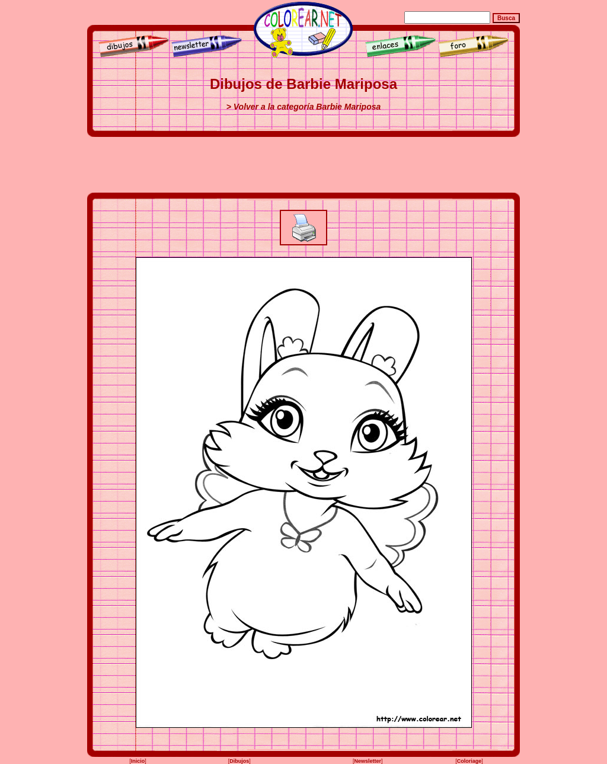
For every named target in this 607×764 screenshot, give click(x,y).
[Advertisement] (303, 164)
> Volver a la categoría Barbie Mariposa (303, 106)
